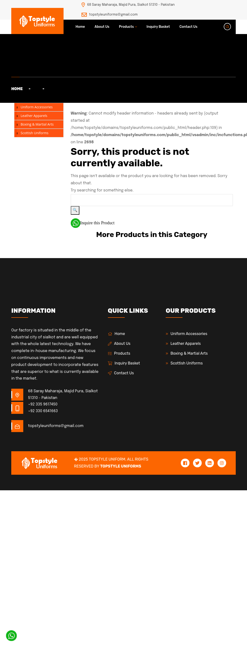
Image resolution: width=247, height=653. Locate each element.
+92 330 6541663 (43, 411)
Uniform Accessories (37, 107)
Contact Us (188, 27)
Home (80, 27)
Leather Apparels (34, 115)
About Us (101, 27)
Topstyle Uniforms (120, 466)
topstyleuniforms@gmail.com (113, 14)
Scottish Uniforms (34, 133)
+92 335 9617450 (43, 404)
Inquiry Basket (158, 27)
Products (126, 27)
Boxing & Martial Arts (37, 124)
